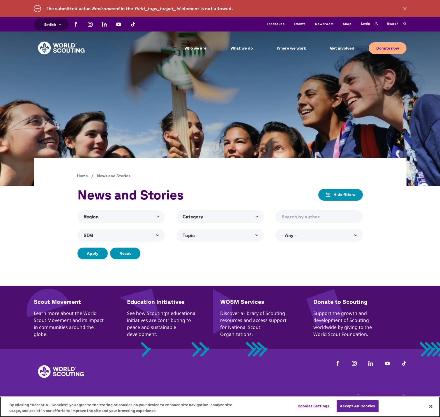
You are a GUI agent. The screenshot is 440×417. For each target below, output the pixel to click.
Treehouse (276, 24)
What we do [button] (241, 48)
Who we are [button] (195, 48)
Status (298, 399)
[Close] (430, 409)
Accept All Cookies (357, 409)
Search (396, 24)
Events (300, 24)
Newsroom (324, 24)
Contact (77, 399)
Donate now (387, 48)
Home (82, 176)
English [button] (52, 23)
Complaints (46, 399)
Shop (347, 24)
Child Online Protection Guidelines (184, 399)
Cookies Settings (313, 409)
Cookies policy (247, 399)
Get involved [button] (342, 48)
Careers (103, 399)
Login (369, 24)
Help (277, 399)
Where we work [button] (291, 48)
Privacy (129, 399)
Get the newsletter (381, 399)
